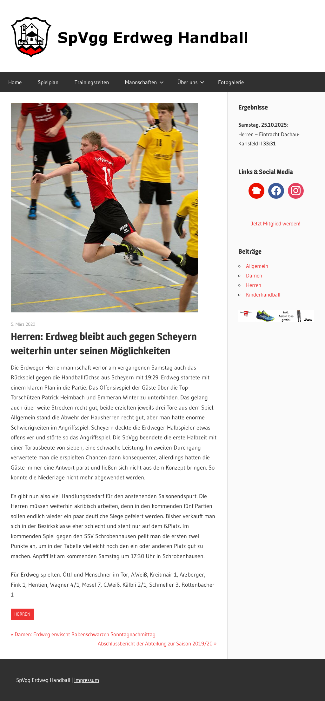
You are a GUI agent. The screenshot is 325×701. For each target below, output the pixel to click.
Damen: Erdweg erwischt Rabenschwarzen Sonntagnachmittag (85, 634)
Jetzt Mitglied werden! (276, 223)
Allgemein (257, 266)
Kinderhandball (263, 294)
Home (15, 82)
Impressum (86, 680)
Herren (22, 614)
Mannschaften (144, 82)
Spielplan (48, 82)
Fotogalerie (231, 82)
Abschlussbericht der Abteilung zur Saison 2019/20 (155, 643)
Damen (254, 275)
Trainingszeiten (92, 82)
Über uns (190, 82)
